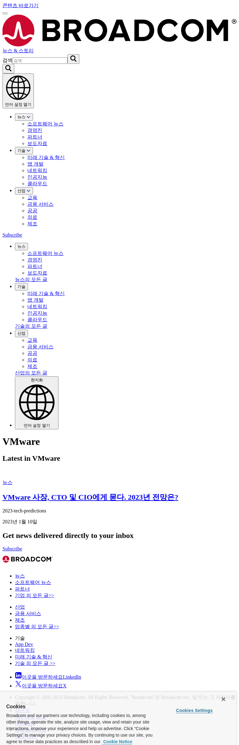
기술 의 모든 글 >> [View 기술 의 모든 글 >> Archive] (35, 663)
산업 (23, 190)
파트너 (34, 136)
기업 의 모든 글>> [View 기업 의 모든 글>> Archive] (34, 595)
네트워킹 (37, 170)
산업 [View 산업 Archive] (20, 607)
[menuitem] (126, 130)
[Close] (223, 699)
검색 (7, 60)
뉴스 (23, 117)
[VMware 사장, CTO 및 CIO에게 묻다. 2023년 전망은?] (119, 471)
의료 (32, 217)
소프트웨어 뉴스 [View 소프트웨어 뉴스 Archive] (33, 582)
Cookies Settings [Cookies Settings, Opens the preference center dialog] (194, 710)
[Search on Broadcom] (8, 68)
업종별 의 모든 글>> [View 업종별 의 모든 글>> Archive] (37, 626)
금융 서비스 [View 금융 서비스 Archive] (28, 613)
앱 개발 (35, 164)
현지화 (36, 402)
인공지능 (37, 177)
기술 (23, 150)
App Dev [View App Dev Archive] (24, 644)
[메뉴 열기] (4, 13)
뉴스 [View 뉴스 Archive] (7, 482)
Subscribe (12, 235)
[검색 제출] (73, 59)
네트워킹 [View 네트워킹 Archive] (25, 650)
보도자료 (37, 143)
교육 (32, 197)
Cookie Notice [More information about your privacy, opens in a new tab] (117, 741)
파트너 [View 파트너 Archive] (22, 589)
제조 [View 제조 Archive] (20, 620)
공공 (32, 210)
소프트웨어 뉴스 (45, 123)
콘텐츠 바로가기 (20, 5)
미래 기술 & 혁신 (46, 157)
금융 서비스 (40, 204)
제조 (32, 223)
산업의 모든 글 (31, 372)
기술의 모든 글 (31, 326)
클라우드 (37, 183)
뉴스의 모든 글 (31, 279)
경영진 (34, 130)
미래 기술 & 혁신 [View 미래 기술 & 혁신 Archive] (33, 656)
